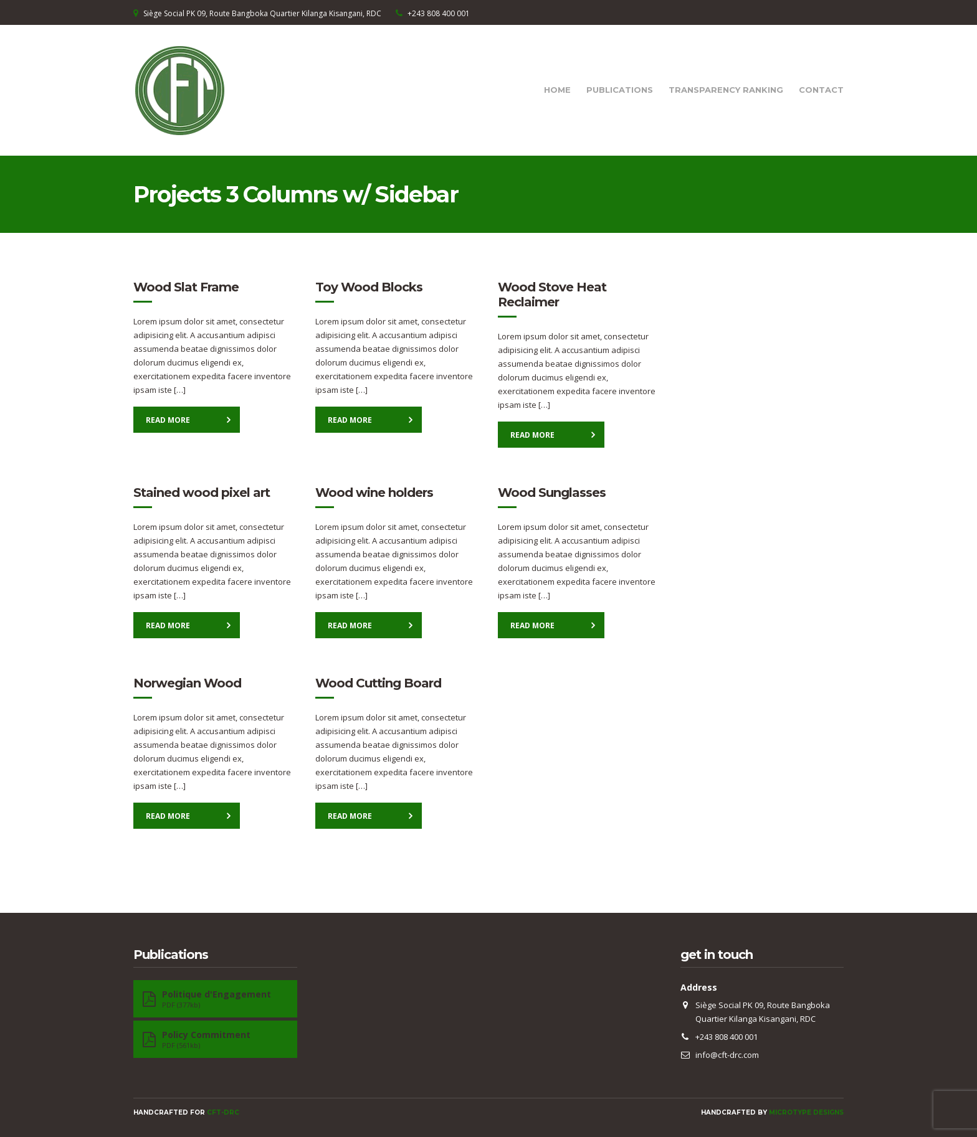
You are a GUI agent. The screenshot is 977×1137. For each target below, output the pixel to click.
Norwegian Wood (187, 683)
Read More (168, 420)
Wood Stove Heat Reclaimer (552, 294)
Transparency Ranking (726, 90)
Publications (619, 90)
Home (557, 90)
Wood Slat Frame (186, 287)
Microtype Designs (806, 1112)
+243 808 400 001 (438, 13)
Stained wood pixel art (201, 492)
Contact (821, 90)
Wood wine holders (374, 492)
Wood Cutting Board (378, 683)
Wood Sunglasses (552, 492)
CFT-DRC (223, 1112)
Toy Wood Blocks (368, 287)
